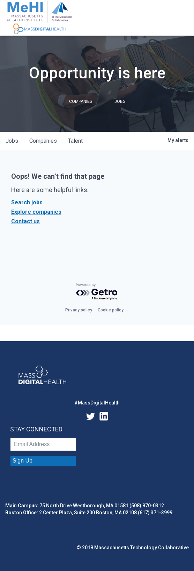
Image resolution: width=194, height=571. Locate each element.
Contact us (25, 221)
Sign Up (22, 461)
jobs (12, 141)
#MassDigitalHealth (97, 403)
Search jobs (27, 202)
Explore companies (36, 212)
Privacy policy (78, 310)
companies (43, 141)
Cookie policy (111, 310)
